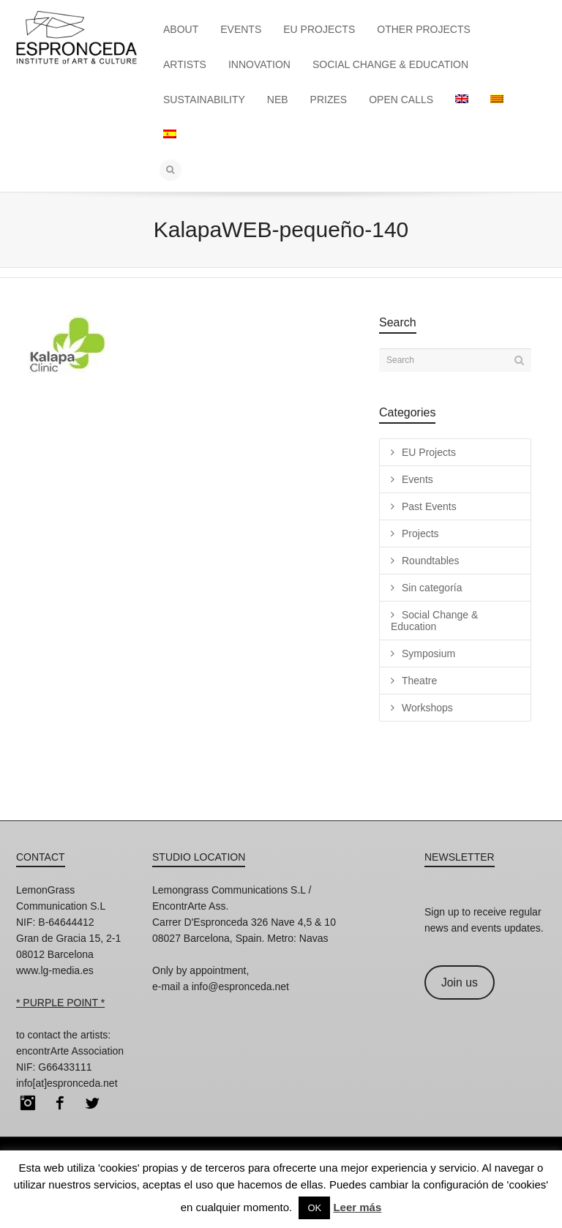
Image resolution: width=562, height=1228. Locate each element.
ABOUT (180, 29)
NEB (277, 99)
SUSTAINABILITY (204, 99)
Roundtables (431, 560)
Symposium (428, 653)
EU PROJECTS (319, 29)
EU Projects (429, 452)
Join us (459, 982)
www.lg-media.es (55, 970)
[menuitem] (461, 99)
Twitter (92, 1103)
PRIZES (329, 99)
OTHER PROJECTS (424, 29)
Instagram (28, 1103)
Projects (420, 533)
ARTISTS (184, 64)
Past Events (429, 506)
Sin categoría (432, 588)
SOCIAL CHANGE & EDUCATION (390, 64)
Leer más (357, 1207)
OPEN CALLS (401, 99)
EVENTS (240, 29)
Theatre (419, 680)
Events (417, 479)
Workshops (427, 708)
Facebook (60, 1103)
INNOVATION (259, 64)
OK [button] (314, 1207)
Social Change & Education (434, 620)
